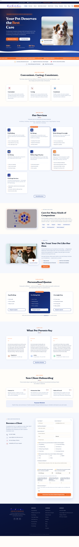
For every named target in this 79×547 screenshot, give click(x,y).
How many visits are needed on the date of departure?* (42, 479)
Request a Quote (46, 2)
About (35, 6)
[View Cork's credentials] (33, 263)
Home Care (40, 451)
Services (30, 6)
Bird (39, 457)
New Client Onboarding (39, 378)
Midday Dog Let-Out (35, 512)
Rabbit (62, 455)
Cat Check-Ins (34, 519)
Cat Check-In (58, 446)
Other (51, 457)
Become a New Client (57, 2)
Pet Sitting (33, 514)
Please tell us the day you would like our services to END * (62, 470)
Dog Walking (40, 444)
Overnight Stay (41, 446)
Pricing (56, 6)
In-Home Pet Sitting (59, 444)
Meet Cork (45, 267)
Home (26, 6)
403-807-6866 (62, 510)
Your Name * (40, 420)
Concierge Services (59, 451)
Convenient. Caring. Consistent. (39, 75)
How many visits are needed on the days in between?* (53, 479)
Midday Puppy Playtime (42, 448)
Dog (39, 455)
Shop (65, 6)
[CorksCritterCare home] (14, 6)
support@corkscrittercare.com (66, 512)
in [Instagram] (17, 518)
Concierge (33, 526)
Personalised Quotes (39, 282)
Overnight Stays (34, 517)
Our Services (39, 115)
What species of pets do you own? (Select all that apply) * (50, 453)
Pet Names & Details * (42, 460)
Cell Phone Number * (41, 426)
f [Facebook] (14, 518)
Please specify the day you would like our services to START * (45, 470)
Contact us (46, 315)
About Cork (47, 510)
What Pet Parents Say (39, 330)
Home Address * (40, 431)
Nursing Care (57, 448)
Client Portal (50, 6)
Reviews (61, 6)
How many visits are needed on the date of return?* (65, 479)
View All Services (39, 196)
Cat (50, 455)
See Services (24, 39)
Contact (47, 528)
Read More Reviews (39, 362)
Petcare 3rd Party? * (41, 485)
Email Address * (58, 420)
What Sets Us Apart (42, 6)
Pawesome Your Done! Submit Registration (54, 494)
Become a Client (12, 39)
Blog (69, 6)
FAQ (72, 6)
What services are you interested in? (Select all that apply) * (51, 442)
